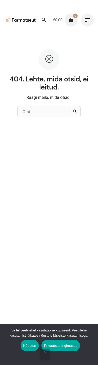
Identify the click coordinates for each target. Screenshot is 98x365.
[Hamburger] (87, 20)
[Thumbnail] (21, 21)
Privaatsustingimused (61, 346)
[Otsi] (44, 20)
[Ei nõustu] (45, 354)
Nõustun (29, 346)
